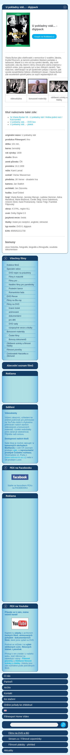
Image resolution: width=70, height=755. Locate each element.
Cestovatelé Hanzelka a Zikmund (17, 354)
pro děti (12, 320)
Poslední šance (16, 288)
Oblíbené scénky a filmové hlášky (19, 344)
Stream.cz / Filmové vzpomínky (25, 738)
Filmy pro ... (14, 281)
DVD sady (13, 324)
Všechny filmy (18, 258)
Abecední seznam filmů (20, 365)
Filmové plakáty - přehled (21, 744)
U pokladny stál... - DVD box (23, 122)
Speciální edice (14, 269)
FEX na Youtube (19, 606)
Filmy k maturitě (16, 277)
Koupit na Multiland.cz (44, 36)
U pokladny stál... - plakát (21, 124)
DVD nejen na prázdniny (20, 273)
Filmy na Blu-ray (14, 300)
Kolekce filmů (13, 265)
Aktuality (8, 750)
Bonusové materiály (16, 331)
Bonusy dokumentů (17, 339)
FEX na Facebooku (21, 467)
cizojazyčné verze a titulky (20, 328)
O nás (7, 676)
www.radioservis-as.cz (15, 457)
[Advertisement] (20, 389)
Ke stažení (9, 699)
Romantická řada (16, 292)
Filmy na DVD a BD (18, 733)
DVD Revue (12, 296)
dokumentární (15, 316)
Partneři (8, 681)
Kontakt (8, 693)
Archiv (7, 687)
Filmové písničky (14, 350)
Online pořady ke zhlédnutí (18, 705)
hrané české (14, 308)
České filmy (14, 335)
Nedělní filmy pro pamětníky (21, 284)
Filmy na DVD (13, 304)
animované (14, 312)
